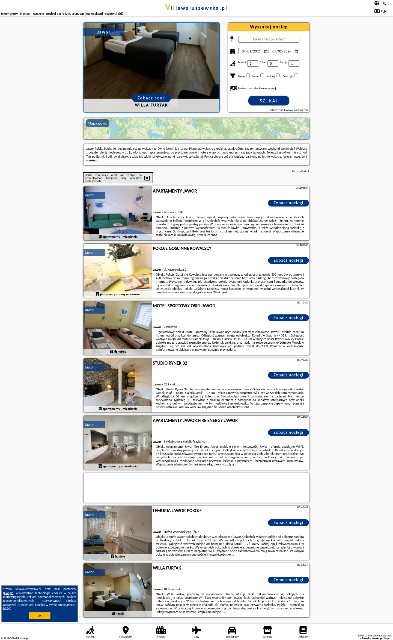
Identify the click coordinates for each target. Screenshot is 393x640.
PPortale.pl (22, 638)
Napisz (388, 638)
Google (9, 593)
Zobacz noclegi (288, 202)
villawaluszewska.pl (196, 8)
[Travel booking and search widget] (196, 488)
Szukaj (269, 101)
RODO (7, 608)
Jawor (89, 195)
